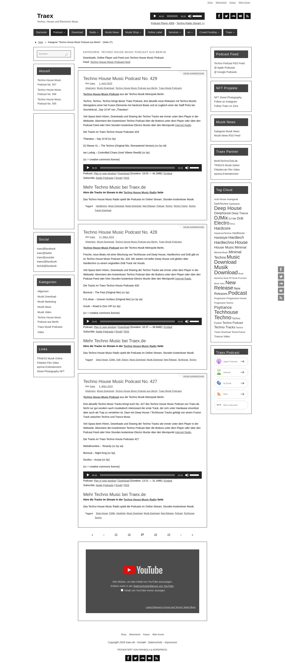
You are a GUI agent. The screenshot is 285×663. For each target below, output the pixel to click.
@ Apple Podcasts (224, 67)
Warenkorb (220, 2)
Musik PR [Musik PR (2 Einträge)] (227, 278)
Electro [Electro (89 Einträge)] (221, 223)
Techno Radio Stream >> (190, 23)
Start (40, 42)
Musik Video (44, 312)
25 (116, 534)
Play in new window (105, 173)
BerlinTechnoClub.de (226, 160)
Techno (168, 206)
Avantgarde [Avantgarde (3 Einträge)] (232, 199)
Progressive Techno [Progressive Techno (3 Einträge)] (223, 303)
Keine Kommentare (193, 73)
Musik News (44, 306)
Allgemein (90, 88)
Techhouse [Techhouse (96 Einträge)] (226, 312)
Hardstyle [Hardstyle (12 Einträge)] (221, 237)
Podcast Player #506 (162, 23)
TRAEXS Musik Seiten (227, 165)
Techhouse (183, 359)
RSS (126, 177)
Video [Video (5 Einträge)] (226, 336)
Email (119, 177)
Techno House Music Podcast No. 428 (120, 232)
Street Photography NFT (51, 371)
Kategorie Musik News (226, 131)
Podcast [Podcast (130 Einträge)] (237, 293)
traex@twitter (44, 253)
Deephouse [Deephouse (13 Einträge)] (222, 213)
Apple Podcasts (104, 177)
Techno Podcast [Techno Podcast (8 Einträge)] (232, 322)
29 (168, 534)
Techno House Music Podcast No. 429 (120, 78)
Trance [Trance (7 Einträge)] (218, 336)
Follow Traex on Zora (226, 105)
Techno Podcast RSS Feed (229, 63)
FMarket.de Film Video (227, 169)
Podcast (160, 206)
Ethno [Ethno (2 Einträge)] (232, 224)
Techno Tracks (181, 206)
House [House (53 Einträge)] (241, 242)
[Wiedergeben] (88, 168)
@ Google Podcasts (225, 72)
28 (155, 534)
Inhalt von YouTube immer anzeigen (145, 590)
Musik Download (105, 88)
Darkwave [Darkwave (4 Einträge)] (234, 203)
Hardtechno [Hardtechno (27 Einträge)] (224, 242)
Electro (125, 359)
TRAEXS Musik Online (50, 358)
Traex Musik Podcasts (170, 88)
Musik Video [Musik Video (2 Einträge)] (219, 283)
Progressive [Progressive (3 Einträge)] (220, 298)
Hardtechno (101, 206)
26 (129, 534)
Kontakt (141, 642)
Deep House (102, 359)
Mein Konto (244, 2)
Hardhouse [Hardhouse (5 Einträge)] (238, 233)
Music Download (116, 206)
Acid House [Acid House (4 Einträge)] (220, 199)
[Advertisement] (54, 171)
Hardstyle (120, 513)
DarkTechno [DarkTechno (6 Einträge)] (221, 203)
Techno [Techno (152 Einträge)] (222, 317)
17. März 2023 (106, 237)
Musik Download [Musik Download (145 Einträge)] (226, 269)
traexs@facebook (47, 261)
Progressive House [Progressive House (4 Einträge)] (236, 298)
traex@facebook (46, 248)
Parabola (144, 649)
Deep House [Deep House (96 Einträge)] (228, 208)
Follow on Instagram (225, 101)
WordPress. (160, 649)
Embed (168, 173)
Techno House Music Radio (140, 192)
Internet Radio (183, 125)
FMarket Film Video (48, 362)
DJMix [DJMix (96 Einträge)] (221, 218)
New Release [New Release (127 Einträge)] (225, 285)
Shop (209, 2)
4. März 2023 (106, 386)
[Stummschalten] (187, 168)
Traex (45, 16)
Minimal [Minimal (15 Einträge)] (240, 247)
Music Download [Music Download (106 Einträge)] (227, 259)
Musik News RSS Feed (227, 135)
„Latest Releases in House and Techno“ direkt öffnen (170, 607)
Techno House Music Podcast (101, 94)
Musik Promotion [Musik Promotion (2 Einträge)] (239, 278)
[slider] (137, 168)
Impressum (170, 642)
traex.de (130, 642)
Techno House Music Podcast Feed (110, 62)
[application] (142, 167)
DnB (118, 359)
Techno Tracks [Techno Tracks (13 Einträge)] (224, 327)
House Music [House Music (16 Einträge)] (224, 247)
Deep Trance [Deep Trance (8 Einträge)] (240, 213)
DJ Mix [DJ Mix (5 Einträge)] (232, 218)
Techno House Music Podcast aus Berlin (136, 88)
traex (92, 83)
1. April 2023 (105, 83)
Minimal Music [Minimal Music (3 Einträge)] (221, 252)
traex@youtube (45, 257)
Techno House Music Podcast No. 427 (120, 381)
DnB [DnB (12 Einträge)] (240, 218)
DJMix (112, 359)
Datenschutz (155, 642)
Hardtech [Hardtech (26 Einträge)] (236, 237)
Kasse (232, 2)
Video (40, 332)
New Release (148, 206)
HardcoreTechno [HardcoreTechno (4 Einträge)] (223, 233)
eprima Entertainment (49, 367)
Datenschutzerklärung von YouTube (153, 586)
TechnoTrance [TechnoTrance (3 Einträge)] (238, 332)
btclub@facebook (47, 265)
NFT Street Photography (228, 97)
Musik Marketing (46, 301)
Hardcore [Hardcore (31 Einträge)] (222, 228)
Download (123, 173)
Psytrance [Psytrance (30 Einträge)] (223, 307)
